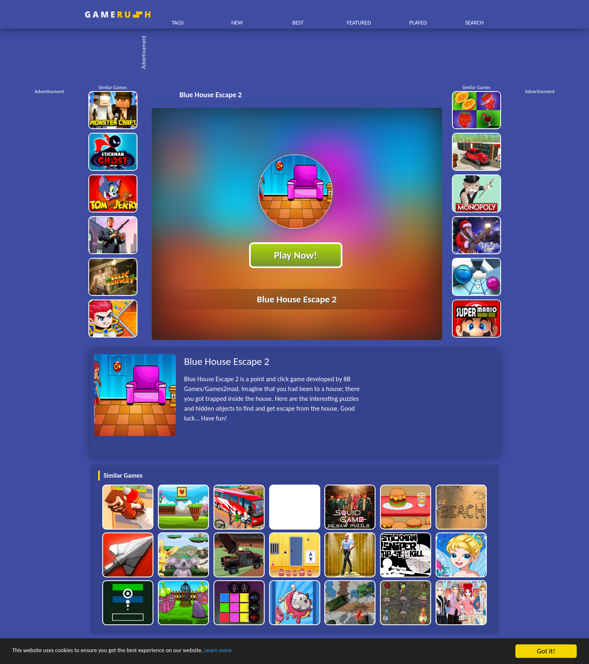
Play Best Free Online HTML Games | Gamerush (117, 14)
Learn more (255, 651)
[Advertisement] (298, 53)
